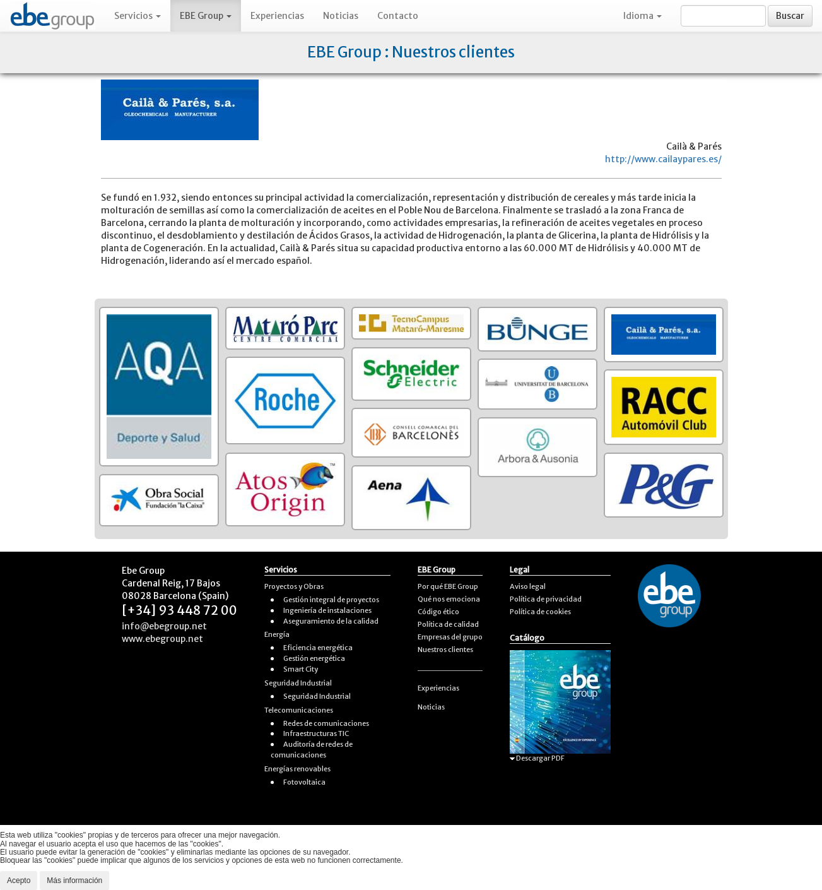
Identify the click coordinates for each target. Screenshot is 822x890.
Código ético (438, 611)
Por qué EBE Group (448, 586)
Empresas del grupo (450, 636)
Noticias (340, 15)
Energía (277, 634)
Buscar (790, 15)
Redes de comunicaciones (326, 723)
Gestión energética (314, 658)
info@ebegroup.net (164, 626)
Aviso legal (528, 586)
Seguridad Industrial (298, 683)
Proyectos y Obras (294, 586)
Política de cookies (540, 611)
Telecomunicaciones (298, 710)
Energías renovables (297, 768)
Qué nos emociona (449, 599)
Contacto (397, 15)
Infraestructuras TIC (316, 733)
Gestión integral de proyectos (331, 599)
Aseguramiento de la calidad (331, 621)
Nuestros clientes (445, 649)
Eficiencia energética (318, 647)
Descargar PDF (537, 758)
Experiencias (277, 15)
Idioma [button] (642, 15)
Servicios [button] (137, 15)
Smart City (300, 669)
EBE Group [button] (206, 15)
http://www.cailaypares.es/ (663, 159)
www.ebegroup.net (162, 638)
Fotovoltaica (304, 782)
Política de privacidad (546, 599)
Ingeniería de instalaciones (327, 610)
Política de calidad (448, 624)
